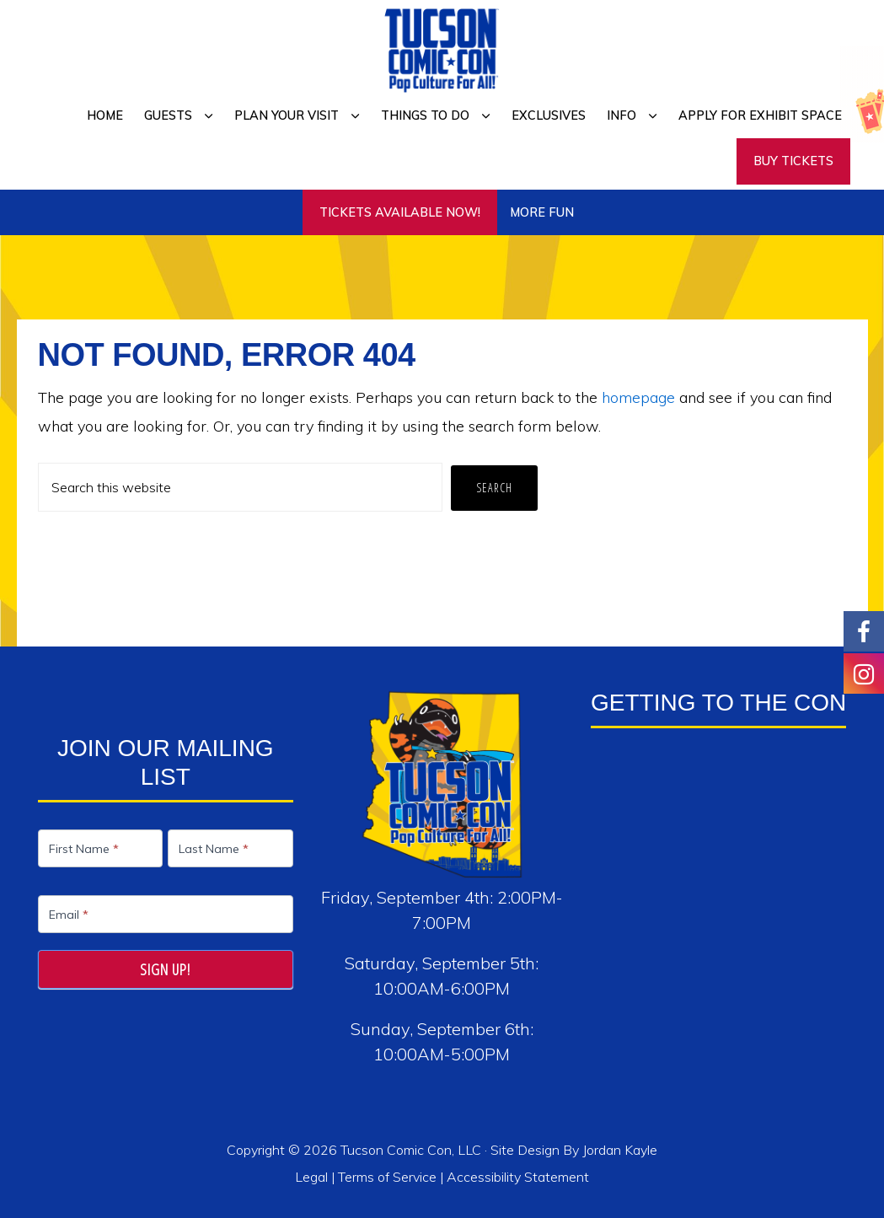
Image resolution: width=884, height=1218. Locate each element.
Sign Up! (165, 969)
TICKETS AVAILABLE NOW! (399, 212)
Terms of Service (387, 1176)
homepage (638, 397)
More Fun (542, 212)
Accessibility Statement (518, 1176)
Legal (313, 1176)
